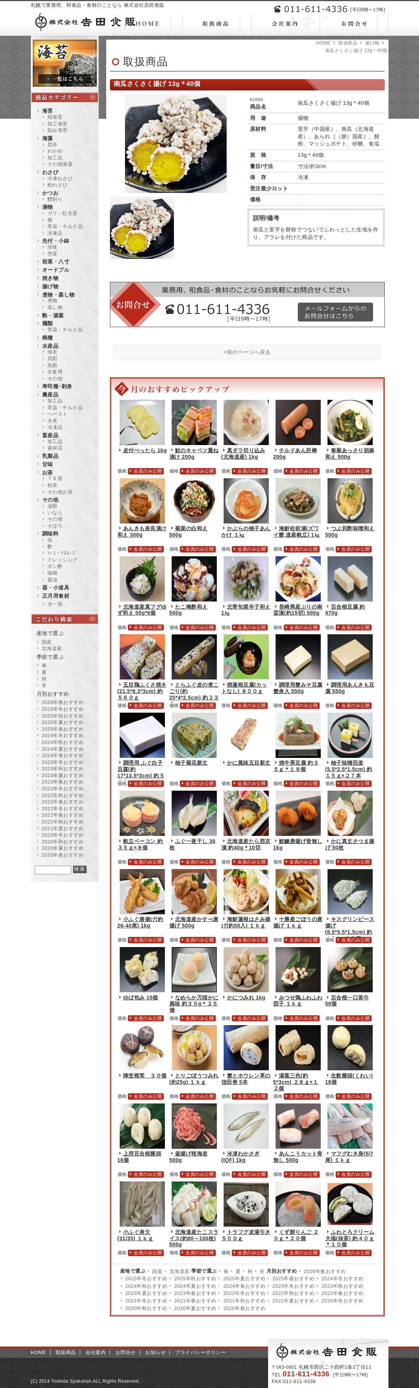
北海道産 (179, 1271)
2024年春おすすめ (244, 1286)
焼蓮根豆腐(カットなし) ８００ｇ (244, 688)
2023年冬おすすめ (293, 1286)
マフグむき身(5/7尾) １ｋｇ (349, 1157)
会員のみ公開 (148, 471)
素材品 (55, 448)
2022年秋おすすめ (293, 1293)
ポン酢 (55, 566)
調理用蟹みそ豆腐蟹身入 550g (298, 688)
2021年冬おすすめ (146, 1301)
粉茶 (52, 485)
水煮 (52, 421)
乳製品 (50, 456)
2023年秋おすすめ (342, 1286)
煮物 (52, 300)
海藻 (47, 138)
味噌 (52, 573)
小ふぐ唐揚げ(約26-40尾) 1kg (140, 922)
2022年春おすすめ (342, 1293)
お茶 (47, 473)
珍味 (52, 247)
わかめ (55, 151)
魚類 (52, 365)
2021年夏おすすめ (293, 1301)
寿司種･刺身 (57, 386)
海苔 (47, 111)
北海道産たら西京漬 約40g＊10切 (246, 844)
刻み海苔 (57, 130)
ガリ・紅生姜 (62, 213)
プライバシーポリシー (200, 1352)
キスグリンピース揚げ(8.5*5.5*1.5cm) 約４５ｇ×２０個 (350, 928)
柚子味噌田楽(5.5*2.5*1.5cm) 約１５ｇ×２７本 (348, 769)
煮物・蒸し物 (58, 295)
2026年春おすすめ (325, 1271)
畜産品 (50, 435)
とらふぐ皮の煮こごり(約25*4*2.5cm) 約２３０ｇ (194, 694)
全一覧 (55, 604)
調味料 (50, 534)
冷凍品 (55, 233)
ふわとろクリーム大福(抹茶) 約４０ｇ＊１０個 (350, 1238)
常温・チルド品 (65, 226)
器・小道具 (56, 588)
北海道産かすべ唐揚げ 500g (194, 922)
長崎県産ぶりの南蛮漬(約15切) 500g (298, 610)
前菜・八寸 (56, 262)
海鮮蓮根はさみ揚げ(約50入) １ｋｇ (246, 922)
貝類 (52, 358)
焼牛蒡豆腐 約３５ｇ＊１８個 (296, 766)
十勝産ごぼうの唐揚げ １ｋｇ (298, 922)
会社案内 (95, 1352)
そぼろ (55, 526)
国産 (157, 1271)
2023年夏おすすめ (146, 1293)
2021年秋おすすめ (244, 1301)
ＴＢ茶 (55, 478)
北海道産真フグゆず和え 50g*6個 (142, 610)
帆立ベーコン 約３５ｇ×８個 (140, 844)
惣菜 (52, 254)
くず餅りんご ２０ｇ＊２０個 (296, 1235)
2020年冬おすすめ (342, 1301)
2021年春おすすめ (195, 1301)
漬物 (47, 207)
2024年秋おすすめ (146, 1286)
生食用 (55, 372)
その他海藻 (60, 164)
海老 (52, 352)
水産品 (50, 346)
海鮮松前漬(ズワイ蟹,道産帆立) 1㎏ (296, 531)
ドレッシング (62, 560)
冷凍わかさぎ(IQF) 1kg (240, 1157)
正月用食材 (56, 596)
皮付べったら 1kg (145, 450)
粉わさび (57, 185)
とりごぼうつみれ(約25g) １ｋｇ (194, 1079)
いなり (55, 513)
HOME (323, 43)
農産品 (50, 395)
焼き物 (50, 278)
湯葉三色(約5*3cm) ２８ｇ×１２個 (295, 1082)
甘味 (47, 464)
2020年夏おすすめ (195, 1308)
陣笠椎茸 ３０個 (145, 1076)
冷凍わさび (60, 178)
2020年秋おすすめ (146, 1308)
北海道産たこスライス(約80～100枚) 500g (194, 1238)
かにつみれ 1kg (246, 998)
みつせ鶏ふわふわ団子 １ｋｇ (298, 1001)
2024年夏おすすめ (195, 1286)
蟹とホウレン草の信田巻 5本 (246, 1079)
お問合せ (126, 1352)
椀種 (47, 338)
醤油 (52, 580)
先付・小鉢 (56, 241)
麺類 (47, 323)
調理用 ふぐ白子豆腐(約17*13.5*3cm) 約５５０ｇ (141, 772)
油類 (52, 506)
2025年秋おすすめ (195, 1278)
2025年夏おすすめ (244, 1278)
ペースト (57, 414)
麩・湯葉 (53, 315)
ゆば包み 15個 (140, 998)
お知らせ (155, 1352)
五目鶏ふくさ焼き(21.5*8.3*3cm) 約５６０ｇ (142, 691)
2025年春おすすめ (293, 1278)
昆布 (52, 144)
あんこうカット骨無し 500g (298, 1157)
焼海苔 (55, 117)
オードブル (56, 270)
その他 (55, 378)
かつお (50, 193)
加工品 (55, 158)
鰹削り (55, 199)
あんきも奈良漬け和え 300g (142, 531)
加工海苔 (57, 124)
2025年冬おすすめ (146, 1278)
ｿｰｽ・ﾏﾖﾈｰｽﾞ (62, 553)
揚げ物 (372, 43)
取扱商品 (347, 43)
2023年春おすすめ (195, 1293)
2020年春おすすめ (244, 1308)
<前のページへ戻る (247, 352)
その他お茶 (60, 492)
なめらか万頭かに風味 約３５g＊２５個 (194, 1004)
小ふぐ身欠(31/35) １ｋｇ (135, 1235)
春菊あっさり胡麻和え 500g (350, 453)
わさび (50, 172)
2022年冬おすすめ (244, 1293)
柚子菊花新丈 (191, 763)
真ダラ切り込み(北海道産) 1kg (243, 453)
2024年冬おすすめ (342, 1278)
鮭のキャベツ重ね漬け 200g (194, 453)
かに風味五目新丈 (249, 763)
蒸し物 (55, 307)
